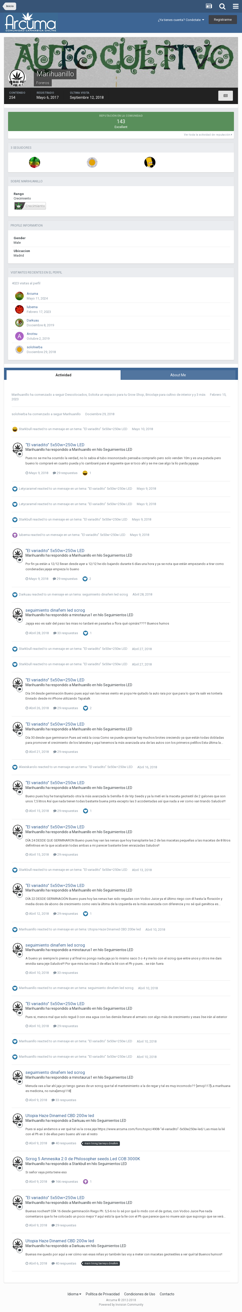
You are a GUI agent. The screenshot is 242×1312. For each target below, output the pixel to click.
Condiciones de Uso (139, 1294)
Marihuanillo (20, 395)
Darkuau (33, 320)
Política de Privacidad (103, 1294)
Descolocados (76, 395)
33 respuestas (65, 633)
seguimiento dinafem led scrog (105, 594)
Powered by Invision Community (121, 1304)
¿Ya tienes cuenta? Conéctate (181, 20)
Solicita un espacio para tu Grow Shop (116, 395)
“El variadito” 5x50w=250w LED (105, 429)
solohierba (34, 347)
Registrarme (223, 19)
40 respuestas (63, 1143)
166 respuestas (64, 1181)
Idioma (74, 1294)
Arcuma (32, 293)
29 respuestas (65, 473)
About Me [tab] (178, 375)
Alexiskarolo (28, 767)
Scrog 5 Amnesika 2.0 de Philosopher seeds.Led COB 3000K (82, 1158)
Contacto (167, 1294)
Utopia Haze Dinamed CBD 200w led (114, 929)
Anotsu (32, 334)
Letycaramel (28, 488)
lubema (32, 307)
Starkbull (25, 429)
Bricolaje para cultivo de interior (168, 395)
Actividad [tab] (63, 375)
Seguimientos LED (117, 450)
